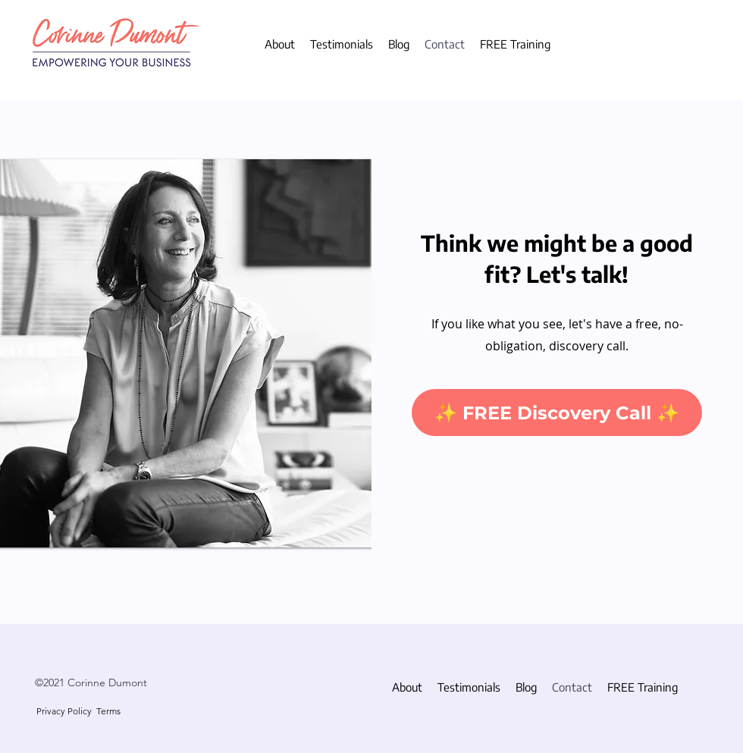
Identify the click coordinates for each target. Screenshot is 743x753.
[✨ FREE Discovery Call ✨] (557, 412)
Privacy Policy (64, 711)
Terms (108, 711)
